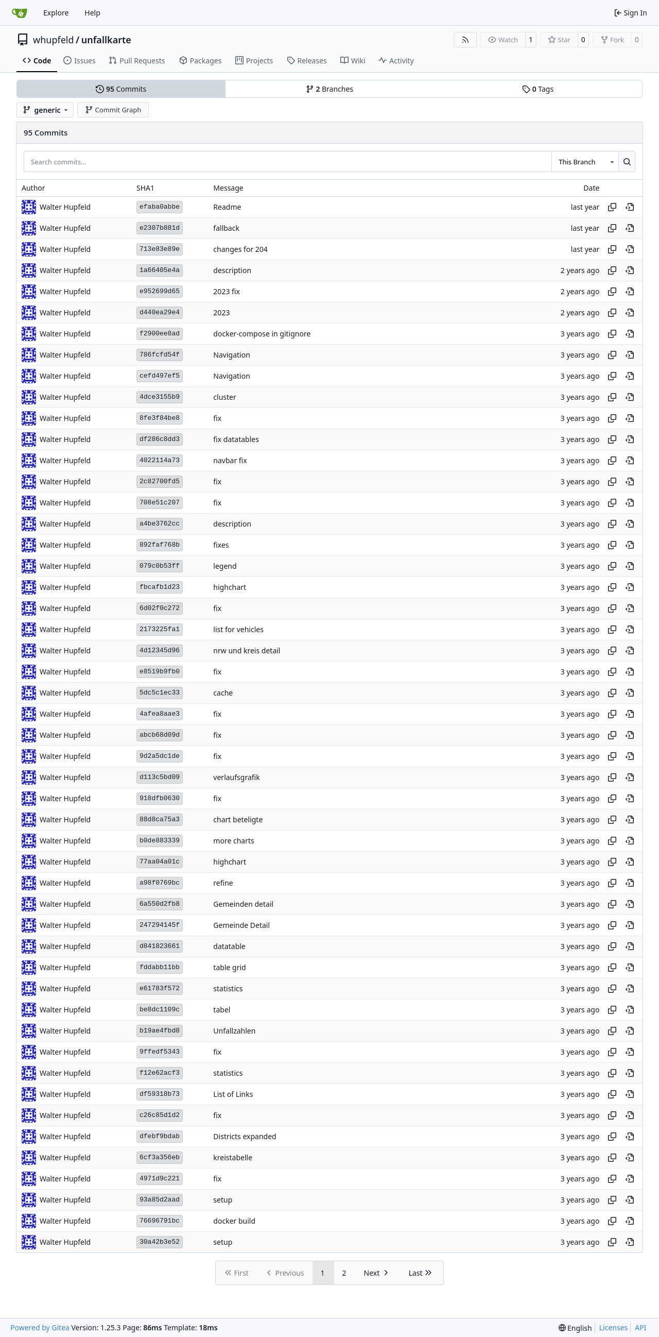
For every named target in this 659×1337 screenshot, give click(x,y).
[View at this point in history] (629, 207)
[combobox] (584, 161)
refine (223, 883)
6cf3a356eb (160, 1157)
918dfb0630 (160, 798)
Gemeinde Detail (241, 925)
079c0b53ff (160, 566)
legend (224, 566)
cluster (224, 397)
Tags (537, 89)
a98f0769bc (160, 883)
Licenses (613, 1327)
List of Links (233, 1094)
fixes (221, 545)
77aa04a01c (160, 862)
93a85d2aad (160, 1200)
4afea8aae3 (160, 714)
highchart (229, 587)
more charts (233, 840)
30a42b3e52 (160, 1242)
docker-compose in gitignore (261, 334)
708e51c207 (160, 502)
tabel (221, 1009)
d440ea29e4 (160, 312)
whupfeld (53, 40)
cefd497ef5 (160, 376)
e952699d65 (160, 291)
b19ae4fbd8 (160, 1031)
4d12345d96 (160, 650)
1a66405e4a (160, 270)
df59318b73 (160, 1094)
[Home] (19, 13)
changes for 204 (240, 249)
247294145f (160, 925)
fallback (226, 228)
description (232, 270)
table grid (229, 967)
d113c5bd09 (160, 777)
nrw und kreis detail (246, 650)
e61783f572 (160, 988)
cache (223, 693)
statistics (227, 988)
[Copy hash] (612, 207)
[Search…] (626, 161)
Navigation (231, 355)
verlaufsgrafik (236, 777)
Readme (227, 207)
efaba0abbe (160, 207)
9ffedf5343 (160, 1052)
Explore (55, 13)
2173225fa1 (160, 629)
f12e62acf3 (160, 1073)
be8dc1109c (160, 1009)
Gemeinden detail (243, 904)
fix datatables (236, 439)
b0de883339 (160, 840)
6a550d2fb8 (160, 904)
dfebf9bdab (160, 1136)
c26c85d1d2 (160, 1115)
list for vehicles (238, 629)
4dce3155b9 (160, 397)
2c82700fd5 (160, 481)
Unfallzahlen (234, 1031)
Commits (121, 89)
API (640, 1327)
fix (217, 418)
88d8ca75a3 (160, 819)
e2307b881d (160, 228)
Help (92, 13)
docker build (234, 1221)
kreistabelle (232, 1157)
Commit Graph (113, 109)
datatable (229, 946)
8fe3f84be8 (160, 418)
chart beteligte (238, 819)
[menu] (575, 1328)
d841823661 (160, 946)
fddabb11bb (160, 967)
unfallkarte (106, 40)
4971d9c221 (160, 1178)
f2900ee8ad (160, 333)
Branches (329, 89)
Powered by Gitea (40, 1327)
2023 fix (226, 291)
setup (222, 1200)
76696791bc (160, 1221)
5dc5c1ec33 (160, 693)
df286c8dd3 (160, 439)
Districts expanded (244, 1136)
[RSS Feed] (465, 39)
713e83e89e (160, 249)
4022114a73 (160, 460)
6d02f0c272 (160, 608)
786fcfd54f (160, 355)
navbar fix (230, 460)
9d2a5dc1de (160, 756)
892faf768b (160, 545)
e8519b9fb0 (160, 671)
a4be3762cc (160, 524)
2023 (221, 312)
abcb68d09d (160, 735)
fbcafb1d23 (160, 587)
